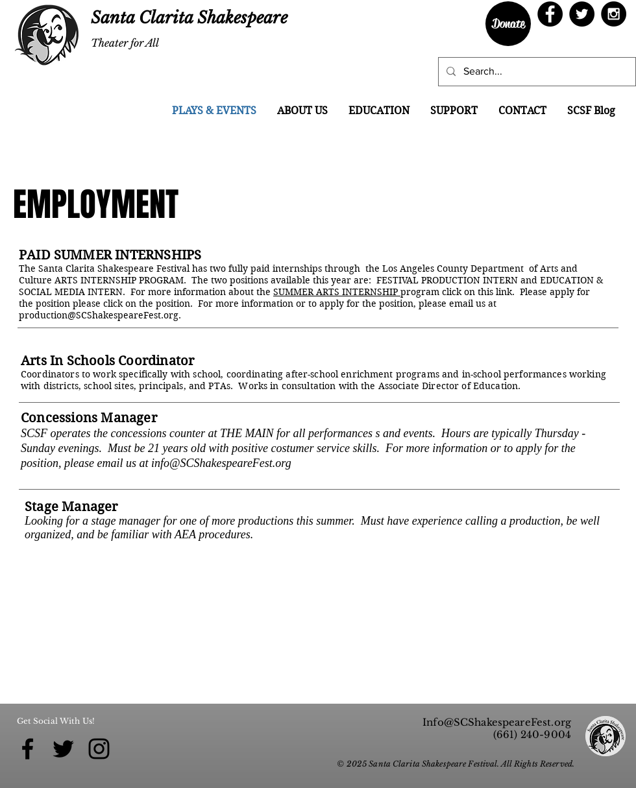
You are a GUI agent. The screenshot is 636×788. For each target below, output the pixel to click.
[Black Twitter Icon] (63, 749)
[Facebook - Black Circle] (550, 14)
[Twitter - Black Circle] (581, 14)
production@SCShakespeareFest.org (98, 315)
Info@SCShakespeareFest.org (496, 722)
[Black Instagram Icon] (99, 749)
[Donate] (508, 23)
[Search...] (535, 72)
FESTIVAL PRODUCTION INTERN (447, 280)
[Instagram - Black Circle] (613, 14)
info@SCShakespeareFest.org (221, 463)
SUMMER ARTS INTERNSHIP (336, 292)
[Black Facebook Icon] (28, 749)
